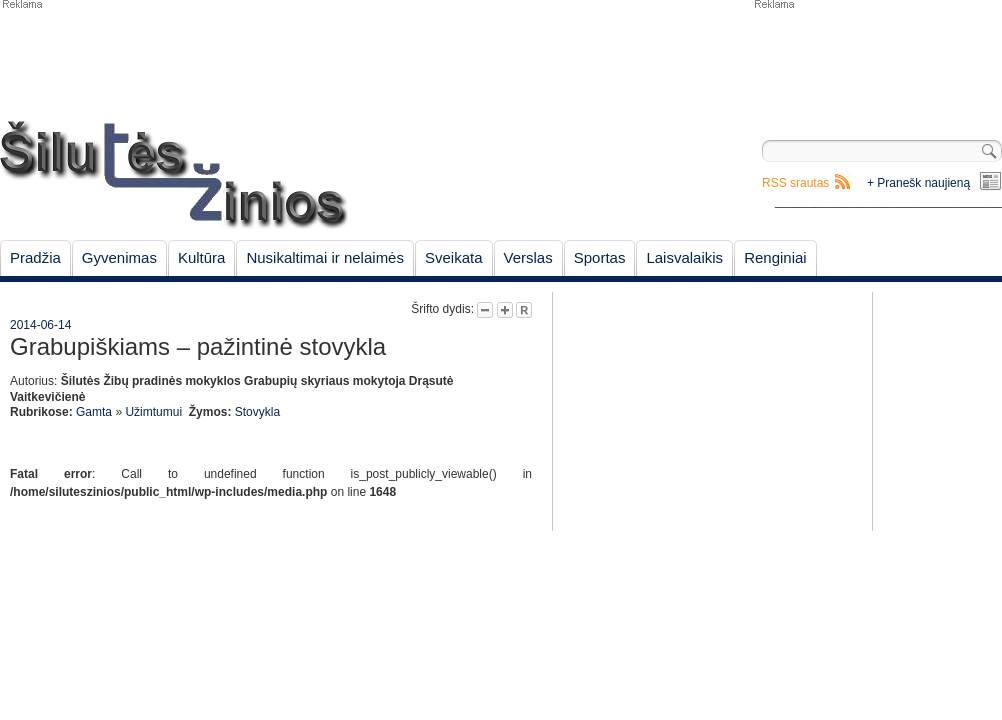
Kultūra (202, 257)
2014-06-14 (40, 325)
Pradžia (35, 257)
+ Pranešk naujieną (918, 183)
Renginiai (775, 257)
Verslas (528, 257)
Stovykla (257, 412)
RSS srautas (795, 183)
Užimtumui (153, 412)
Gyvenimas (119, 257)
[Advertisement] (877, 60)
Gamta (94, 412)
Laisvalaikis (684, 257)
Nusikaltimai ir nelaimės (325, 257)
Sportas (600, 257)
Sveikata (454, 257)
